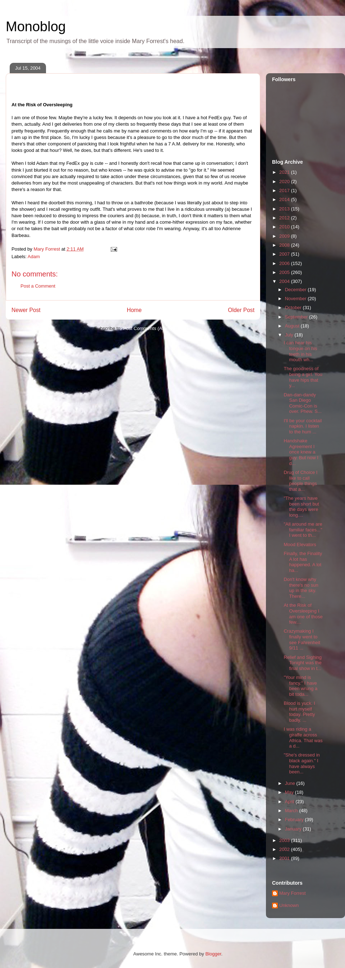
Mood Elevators (300, 544)
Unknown (289, 905)
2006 (285, 263)
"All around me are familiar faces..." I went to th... (303, 529)
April (290, 801)
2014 (285, 199)
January (294, 829)
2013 (285, 208)
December (296, 289)
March (292, 810)
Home (134, 310)
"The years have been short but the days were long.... (301, 506)
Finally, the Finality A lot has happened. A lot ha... (303, 562)
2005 (285, 272)
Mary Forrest (292, 893)
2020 (285, 181)
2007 (285, 254)
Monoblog (36, 26)
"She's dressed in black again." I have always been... (301, 763)
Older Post (241, 310)
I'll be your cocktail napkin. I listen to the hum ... (303, 426)
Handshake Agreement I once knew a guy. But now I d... (301, 452)
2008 (285, 245)
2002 (285, 849)
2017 (285, 190)
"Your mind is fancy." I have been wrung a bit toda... (300, 686)
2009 (285, 236)
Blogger (213, 954)
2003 (285, 840)
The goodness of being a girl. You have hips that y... (303, 377)
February (295, 819)
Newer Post (26, 310)
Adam (34, 256)
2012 (285, 217)
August (293, 326)
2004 (285, 281)
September (297, 317)
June (290, 783)
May (290, 792)
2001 (285, 858)
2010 (285, 226)
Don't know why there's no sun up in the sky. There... (301, 588)
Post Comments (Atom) (147, 328)
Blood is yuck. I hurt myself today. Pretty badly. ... (299, 712)
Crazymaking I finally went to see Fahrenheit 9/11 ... (302, 639)
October (294, 307)
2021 (285, 172)
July (290, 335)
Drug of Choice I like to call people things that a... (300, 481)
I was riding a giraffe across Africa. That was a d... (303, 737)
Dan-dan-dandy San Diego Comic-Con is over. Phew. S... (302, 403)
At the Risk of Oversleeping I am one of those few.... (303, 613)
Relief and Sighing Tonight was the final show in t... (303, 663)
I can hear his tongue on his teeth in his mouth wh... (300, 351)
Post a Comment (37, 286)
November (296, 298)
